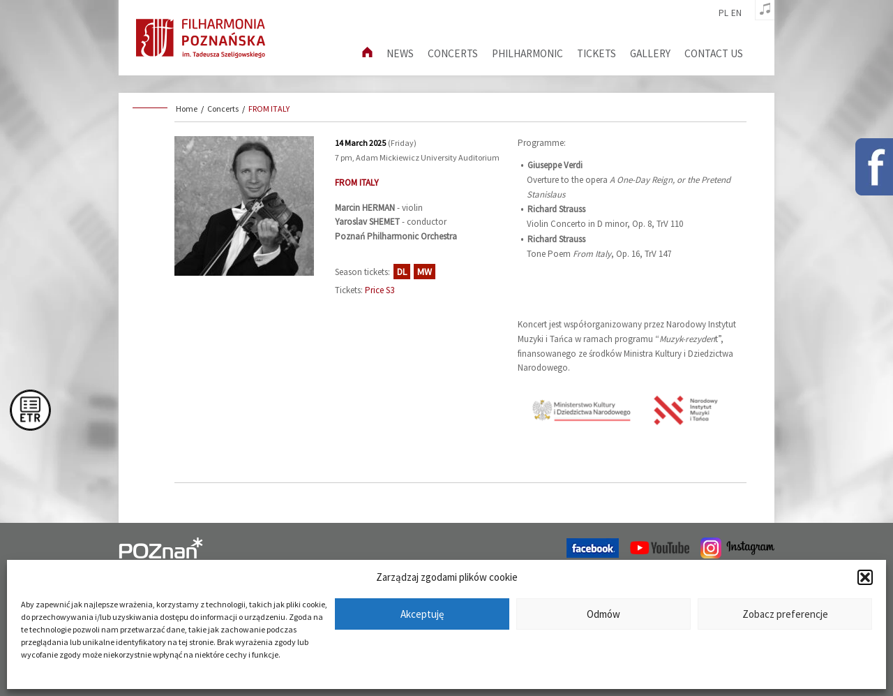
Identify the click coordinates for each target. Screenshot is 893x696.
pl (723, 13)
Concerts (453, 53)
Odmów (603, 614)
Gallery (650, 53)
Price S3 (379, 290)
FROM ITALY (269, 108)
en (736, 13)
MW (424, 271)
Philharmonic (527, 53)
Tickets (596, 53)
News (400, 53)
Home (186, 108)
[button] (865, 577)
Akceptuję (422, 614)
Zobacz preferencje (785, 614)
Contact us (713, 53)
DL (402, 271)
